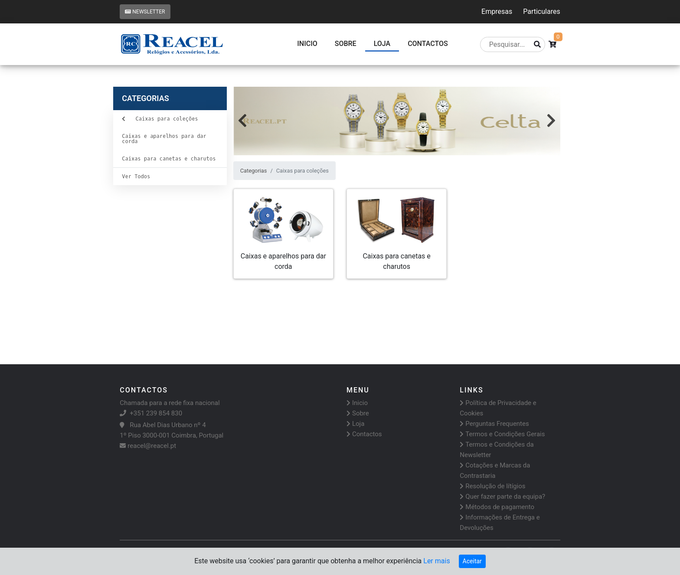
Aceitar (472, 561)
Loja (382, 43)
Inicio (307, 43)
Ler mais (436, 561)
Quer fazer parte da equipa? (502, 496)
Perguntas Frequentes (494, 424)
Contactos (364, 434)
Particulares (541, 11)
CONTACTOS (428, 43)
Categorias (253, 170)
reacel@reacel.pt (148, 446)
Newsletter (145, 12)
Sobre (345, 43)
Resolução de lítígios (492, 486)
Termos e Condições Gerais (502, 434)
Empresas (496, 11)
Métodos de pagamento (497, 507)
